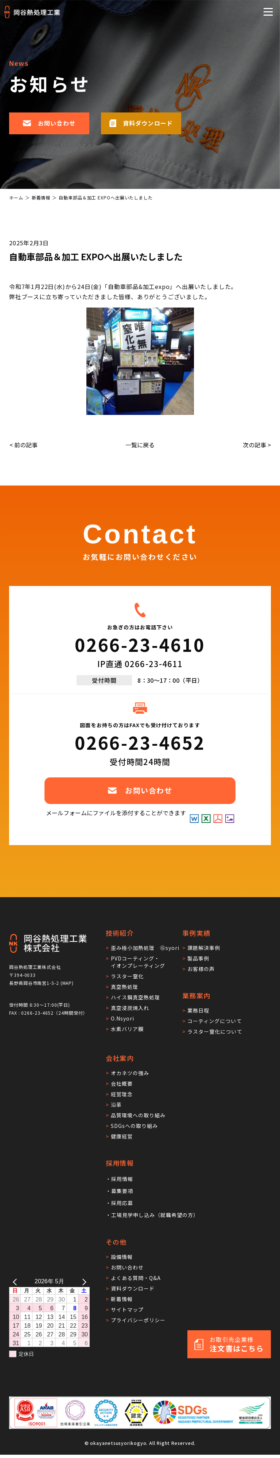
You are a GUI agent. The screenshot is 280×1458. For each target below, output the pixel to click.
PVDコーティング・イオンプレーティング (138, 962)
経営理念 (122, 1094)
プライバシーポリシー (138, 1320)
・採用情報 (119, 1178)
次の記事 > (257, 444)
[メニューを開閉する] (268, 12)
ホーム (16, 197)
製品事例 (198, 958)
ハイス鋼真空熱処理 (135, 997)
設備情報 (122, 1256)
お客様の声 (201, 968)
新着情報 (41, 197)
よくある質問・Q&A (136, 1277)
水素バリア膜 (127, 1029)
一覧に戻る (140, 444)
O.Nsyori (122, 1018)
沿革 (116, 1104)
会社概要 (122, 1083)
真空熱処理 (124, 986)
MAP (67, 983)
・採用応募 (119, 1203)
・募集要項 (119, 1190)
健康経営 (122, 1136)
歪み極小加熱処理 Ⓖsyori (145, 947)
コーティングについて (214, 1021)
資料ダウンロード (133, 1288)
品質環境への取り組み (138, 1115)
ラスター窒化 (127, 976)
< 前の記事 (23, 444)
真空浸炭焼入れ (130, 1007)
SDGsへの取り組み (134, 1125)
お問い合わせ (127, 1267)
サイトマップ (127, 1309)
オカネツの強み (130, 1073)
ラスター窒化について (214, 1031)
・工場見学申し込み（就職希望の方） (152, 1215)
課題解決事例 (203, 947)
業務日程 (198, 1010)
